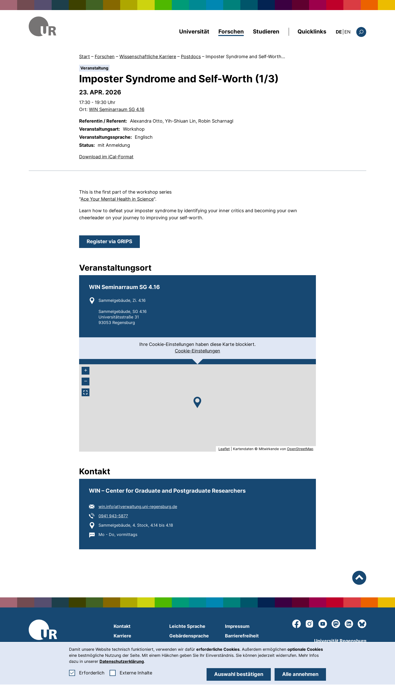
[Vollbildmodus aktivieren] (85, 392)
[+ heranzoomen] (85, 371)
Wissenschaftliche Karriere (147, 56)
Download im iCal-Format (106, 156)
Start (84, 56)
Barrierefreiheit (242, 635)
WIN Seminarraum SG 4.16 (116, 109)
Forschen (231, 31)
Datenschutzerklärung (122, 661)
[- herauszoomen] (85, 381)
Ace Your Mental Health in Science (117, 199)
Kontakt (122, 626)
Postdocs (191, 56)
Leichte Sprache (187, 626)
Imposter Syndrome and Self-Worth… (245, 56)
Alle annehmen (300, 674)
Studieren (266, 31)
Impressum (237, 626)
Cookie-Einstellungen (197, 350)
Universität (194, 31)
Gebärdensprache (189, 635)
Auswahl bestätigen (238, 674)
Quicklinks (312, 31)
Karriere (122, 635)
